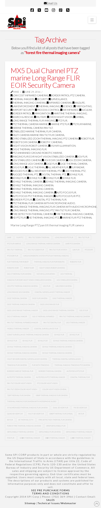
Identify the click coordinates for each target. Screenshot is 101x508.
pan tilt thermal (15, 250)
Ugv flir (81, 156)
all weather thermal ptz (45, 170)
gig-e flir (17, 167)
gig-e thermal (35, 167)
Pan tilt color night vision (19, 383)
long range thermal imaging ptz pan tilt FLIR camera (45, 210)
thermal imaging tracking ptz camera (72, 365)
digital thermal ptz (52, 174)
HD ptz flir (18, 217)
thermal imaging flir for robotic (49, 262)
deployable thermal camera (20, 432)
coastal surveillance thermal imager (52, 292)
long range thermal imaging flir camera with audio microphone (54, 206)
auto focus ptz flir (75, 371)
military (40, 117)
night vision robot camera (29, 145)
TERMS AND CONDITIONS (50, 493)
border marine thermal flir (20, 371)
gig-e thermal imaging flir (29, 149)
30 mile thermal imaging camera (32, 185)
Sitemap (30, 503)
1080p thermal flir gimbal (61, 414)
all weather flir (57, 167)
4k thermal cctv (25, 420)
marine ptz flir (59, 124)
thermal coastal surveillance (66, 359)
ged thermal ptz (74, 170)
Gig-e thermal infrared (43, 316)
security (41, 99)
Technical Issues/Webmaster (57, 503)
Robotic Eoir (13, 268)
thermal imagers (22, 99)
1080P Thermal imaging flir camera (52, 395)
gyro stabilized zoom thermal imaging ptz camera (44, 138)
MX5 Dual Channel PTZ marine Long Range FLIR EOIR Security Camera (45, 77)
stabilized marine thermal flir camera (36, 131)
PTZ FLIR (61, 120)
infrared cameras (59, 102)
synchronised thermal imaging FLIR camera (27, 408)
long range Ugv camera (27, 163)
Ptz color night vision (47, 383)
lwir (9, 237)
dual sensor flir (60, 408)
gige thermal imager (62, 298)
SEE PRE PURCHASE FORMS (50, 490)
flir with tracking (40, 365)
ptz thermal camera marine (29, 124)
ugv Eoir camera (53, 160)
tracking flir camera (17, 365)
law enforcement (23, 106)
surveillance (58, 99)
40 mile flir (18, 178)
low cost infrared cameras (29, 95)
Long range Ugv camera (18, 292)
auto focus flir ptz (67, 196)
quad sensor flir (15, 414)
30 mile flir (35, 178)
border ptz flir (21, 199)
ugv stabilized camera (26, 160)
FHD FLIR (10, 438)
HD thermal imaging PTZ (43, 217)
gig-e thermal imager (17, 316)
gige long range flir (49, 304)
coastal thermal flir (80, 377)
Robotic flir (75, 262)
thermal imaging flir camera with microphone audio (31, 401)
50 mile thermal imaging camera (32, 192)
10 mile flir (68, 178)
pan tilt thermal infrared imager (22, 322)
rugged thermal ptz (24, 174)
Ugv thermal (66, 274)
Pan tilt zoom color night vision (22, 389)
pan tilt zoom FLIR (36, 250)
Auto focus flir (65, 192)
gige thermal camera (72, 163)
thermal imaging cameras (28, 102)
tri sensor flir (80, 408)
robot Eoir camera (24, 142)
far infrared (69, 109)
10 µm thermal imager (30, 438)
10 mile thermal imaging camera (68, 341)
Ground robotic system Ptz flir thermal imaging (46, 256)
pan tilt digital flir (52, 322)
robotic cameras (50, 142)
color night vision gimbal (54, 389)
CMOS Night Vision (60, 117)
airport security (22, 109)
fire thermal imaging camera (73, 214)
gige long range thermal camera (58, 310)
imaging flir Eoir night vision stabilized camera (42, 156)
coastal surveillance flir (46, 329)
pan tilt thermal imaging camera (74, 316)
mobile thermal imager (18, 329)
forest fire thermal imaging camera (24, 426)
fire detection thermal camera (32, 214)
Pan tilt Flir (83, 237)
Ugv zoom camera (78, 160)
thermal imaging (48, 106)
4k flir (81, 414)
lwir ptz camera (72, 244)
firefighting (83, 106)
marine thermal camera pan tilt (32, 127)
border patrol (21, 113)
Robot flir (86, 138)
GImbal (78, 117)
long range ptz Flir (64, 237)
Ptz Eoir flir (12, 256)
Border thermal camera (50, 371)
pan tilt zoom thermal (39, 237)
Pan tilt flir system (58, 250)
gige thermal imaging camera (21, 304)
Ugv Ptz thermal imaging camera (22, 286)
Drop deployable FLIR (56, 426)
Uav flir (76, 250)
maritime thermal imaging (69, 113)
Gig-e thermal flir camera (19, 274)
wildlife (79, 102)
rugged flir (19, 170)
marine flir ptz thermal (76, 217)
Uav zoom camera (64, 286)
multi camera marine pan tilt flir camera (37, 135)
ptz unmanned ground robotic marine (36, 152)
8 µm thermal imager (55, 438)
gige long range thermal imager (22, 310)
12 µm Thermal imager (80, 438)
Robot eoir (29, 268)
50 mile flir (75, 174)
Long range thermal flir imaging (33, 120)
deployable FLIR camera (50, 432)
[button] (92, 19)
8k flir (10, 420)
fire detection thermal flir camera (55, 420)
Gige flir (50, 163)
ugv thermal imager (75, 322)
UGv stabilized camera (67, 280)
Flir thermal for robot (18, 262)
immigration (41, 113)
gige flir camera (39, 298)
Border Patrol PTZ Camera (67, 95)
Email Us (50, 3)
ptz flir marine (80, 124)
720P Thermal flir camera (18, 395)
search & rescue (22, 117)
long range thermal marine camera (43, 244)
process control (47, 109)
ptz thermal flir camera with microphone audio (43, 203)
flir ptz (19, 237)
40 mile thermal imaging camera (32, 188)
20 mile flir (51, 178)
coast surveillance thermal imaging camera (28, 335)
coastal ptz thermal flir (49, 199)
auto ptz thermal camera (19, 377)
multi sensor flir (36, 414)
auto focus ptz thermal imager (32, 196)
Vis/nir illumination (62, 145)
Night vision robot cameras (52, 268)
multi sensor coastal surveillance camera (27, 359)
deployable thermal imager (79, 432)
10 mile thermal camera (26, 181)
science (67, 106)
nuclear (85, 109)
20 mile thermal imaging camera (64, 181)
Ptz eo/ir (89, 250)
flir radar (76, 167)
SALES (50, 499)
